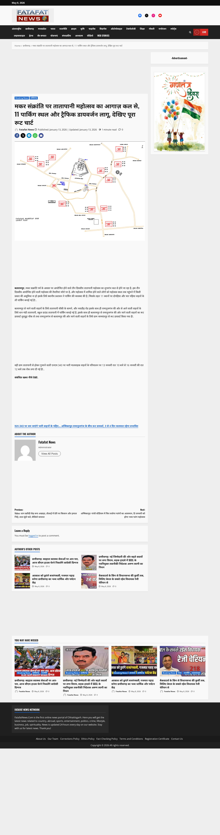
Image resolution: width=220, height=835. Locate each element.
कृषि (82, 28)
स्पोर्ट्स (173, 28)
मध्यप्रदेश (42, 28)
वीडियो (90, 35)
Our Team (53, 738)
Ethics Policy (87, 738)
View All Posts (49, 453)
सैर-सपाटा (41, 35)
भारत (52, 28)
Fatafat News (24, 130)
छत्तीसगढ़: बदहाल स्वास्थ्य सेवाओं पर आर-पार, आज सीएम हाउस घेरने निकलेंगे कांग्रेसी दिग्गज (22, 562)
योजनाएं (54, 35)
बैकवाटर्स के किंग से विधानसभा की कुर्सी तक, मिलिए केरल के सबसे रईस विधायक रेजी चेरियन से (89, 581)
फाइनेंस (92, 28)
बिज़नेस (103, 28)
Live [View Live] (199, 32)
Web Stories (103, 35)
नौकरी (151, 28)
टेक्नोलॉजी (131, 28)
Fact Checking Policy (107, 738)
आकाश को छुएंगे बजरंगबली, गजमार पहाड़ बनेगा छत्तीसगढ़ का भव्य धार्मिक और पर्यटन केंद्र (22, 581)
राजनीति (63, 28)
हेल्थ (31, 35)
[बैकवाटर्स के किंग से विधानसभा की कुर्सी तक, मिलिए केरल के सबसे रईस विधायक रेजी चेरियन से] (182, 661)
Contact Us (177, 738)
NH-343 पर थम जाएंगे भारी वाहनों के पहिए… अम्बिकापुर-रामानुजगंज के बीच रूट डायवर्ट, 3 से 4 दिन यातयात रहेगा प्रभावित (76, 426)
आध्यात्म (79, 35)
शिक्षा (142, 28)
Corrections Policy (69, 738)
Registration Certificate (157, 738)
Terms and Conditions (131, 738)
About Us (41, 738)
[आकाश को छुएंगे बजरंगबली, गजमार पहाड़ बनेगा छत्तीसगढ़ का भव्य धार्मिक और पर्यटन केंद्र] (134, 661)
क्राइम (73, 28)
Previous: (47, 513)
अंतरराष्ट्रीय (16, 28)
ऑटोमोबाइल (116, 28)
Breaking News (21, 98)
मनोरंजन (162, 28)
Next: (112, 513)
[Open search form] (190, 32)
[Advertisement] (80, 73)
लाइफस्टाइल (19, 35)
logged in (33, 535)
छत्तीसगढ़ (29, 28)
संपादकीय (66, 35)
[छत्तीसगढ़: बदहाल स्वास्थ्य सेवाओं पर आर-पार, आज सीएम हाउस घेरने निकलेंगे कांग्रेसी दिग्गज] (37, 661)
